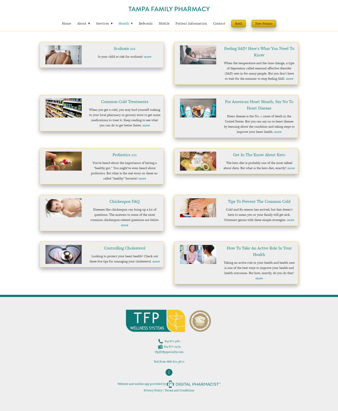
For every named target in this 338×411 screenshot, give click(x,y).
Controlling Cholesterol (124, 248)
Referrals (146, 23)
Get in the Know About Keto (259, 155)
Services (104, 23)
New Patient (263, 23)
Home (66, 23)
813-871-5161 (172, 341)
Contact (219, 23)
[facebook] (169, 372)
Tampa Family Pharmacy (169, 9)
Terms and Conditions (179, 390)
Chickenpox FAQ (125, 201)
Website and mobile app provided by (169, 384)
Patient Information (191, 23)
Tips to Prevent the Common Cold (259, 201)
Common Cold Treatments (124, 102)
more (147, 56)
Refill (238, 23)
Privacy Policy (153, 390)
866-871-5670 (175, 361)
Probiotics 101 (125, 155)
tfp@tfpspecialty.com (169, 352)
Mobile (164, 23)
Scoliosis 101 (124, 48)
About (83, 23)
